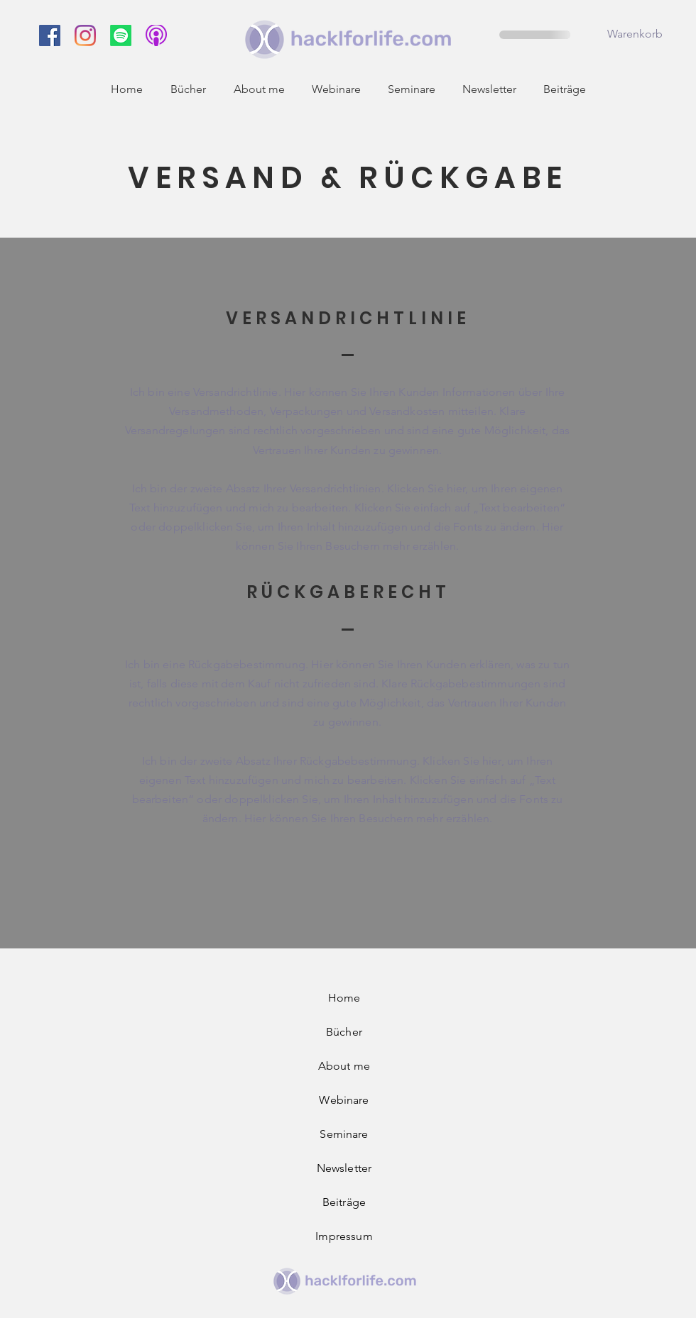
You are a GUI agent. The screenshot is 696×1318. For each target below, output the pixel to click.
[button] (645, 33)
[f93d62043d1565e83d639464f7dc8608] (156, 35)
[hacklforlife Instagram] (85, 35)
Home (344, 997)
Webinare (344, 1100)
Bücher (344, 1032)
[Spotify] (120, 35)
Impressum (343, 1236)
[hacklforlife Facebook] (49, 35)
